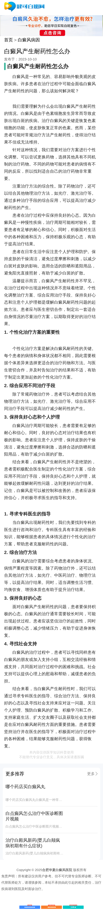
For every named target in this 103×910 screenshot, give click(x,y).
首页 (8, 39)
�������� (29, 907)
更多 (91, 774)
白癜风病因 (29, 39)
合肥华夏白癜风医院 (57, 870)
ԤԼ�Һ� (73, 907)
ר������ (51, 907)
